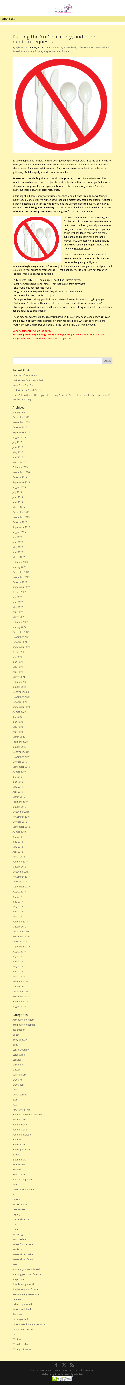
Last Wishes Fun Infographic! (28, 380)
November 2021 (21, 636)
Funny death (69, 47)
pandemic (18, 1249)
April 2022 (18, 611)
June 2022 (18, 602)
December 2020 (21, 691)
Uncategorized (20, 1319)
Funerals (57, 47)
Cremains (17, 1079)
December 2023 (21, 512)
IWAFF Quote (20, 1204)
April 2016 (18, 971)
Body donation (20, 1039)
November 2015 (21, 996)
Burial (16, 1044)
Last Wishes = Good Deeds (27, 390)
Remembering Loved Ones (27, 1294)
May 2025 (18, 452)
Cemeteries (19, 1064)
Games (16, 1154)
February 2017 (20, 921)
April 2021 (18, 671)
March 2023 (19, 557)
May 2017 (18, 906)
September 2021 (21, 646)
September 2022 (21, 586)
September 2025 (21, 432)
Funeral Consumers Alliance (27, 1114)
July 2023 (17, 537)
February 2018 (20, 861)
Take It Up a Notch (23, 1304)
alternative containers (24, 1024)
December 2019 (21, 751)
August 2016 (19, 951)
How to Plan (19, 1174)
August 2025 (19, 437)
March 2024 (19, 507)
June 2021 (18, 661)
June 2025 (18, 447)
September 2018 (21, 826)
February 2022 (20, 622)
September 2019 (21, 766)
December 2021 (21, 632)
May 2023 (18, 547)
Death (48, 47)
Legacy (16, 1214)
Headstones (19, 1164)
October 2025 (20, 427)
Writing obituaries (22, 1349)
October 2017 (20, 881)
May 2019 (18, 786)
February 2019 (20, 801)
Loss (15, 1224)
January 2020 (19, 746)
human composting (23, 1179)
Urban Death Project (23, 1329)
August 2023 (19, 532)
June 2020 (18, 721)
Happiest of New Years (25, 375)
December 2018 (21, 811)
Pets (15, 1264)
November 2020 (21, 696)
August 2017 (19, 891)
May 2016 (18, 966)
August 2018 (19, 831)
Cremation (18, 1084)
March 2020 (19, 736)
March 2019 (19, 796)
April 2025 (18, 457)
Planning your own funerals (27, 1274)
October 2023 (20, 522)
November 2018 (21, 816)
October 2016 (20, 941)
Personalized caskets (24, 1254)
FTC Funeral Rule (21, 1109)
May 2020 (18, 726)
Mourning (18, 1234)
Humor (16, 1184)
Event (15, 1099)
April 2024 (18, 502)
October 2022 (20, 582)
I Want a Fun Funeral (23, 1189)
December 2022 (21, 572)
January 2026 (19, 412)
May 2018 (18, 846)
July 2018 (17, 836)
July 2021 (17, 657)
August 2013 (19, 1006)
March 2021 (19, 676)
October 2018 (20, 821)
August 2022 (19, 592)
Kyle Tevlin (21, 47)
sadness (17, 1299)
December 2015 (21, 991)
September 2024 (21, 482)
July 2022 (17, 597)
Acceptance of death (23, 1019)
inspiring (17, 1199)
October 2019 (20, 761)
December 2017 (21, 871)
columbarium (19, 1074)
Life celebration (86, 47)
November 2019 (21, 756)
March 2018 (19, 856)
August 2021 (19, 652)
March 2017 (19, 916)
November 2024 (21, 472)
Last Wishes (19, 1209)
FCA (15, 1104)
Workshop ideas (21, 1344)
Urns (15, 1334)
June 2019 (18, 781)
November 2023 (21, 517)
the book (17, 1314)
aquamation (19, 1029)
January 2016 (19, 986)
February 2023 (20, 562)
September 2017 (21, 886)
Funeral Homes (21, 1124)
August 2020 (19, 711)
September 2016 (21, 946)
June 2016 (18, 961)
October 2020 (20, 701)
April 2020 (18, 731)
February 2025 (20, 467)
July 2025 (17, 442)
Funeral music (20, 1129)
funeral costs (19, 1119)
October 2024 (20, 477)
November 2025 (21, 422)
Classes (17, 1069)
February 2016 (20, 981)
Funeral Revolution (22, 1134)
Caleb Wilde (19, 1054)
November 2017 (21, 876)
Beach (16, 1034)
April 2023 (18, 552)
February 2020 (20, 741)
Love (15, 1229)
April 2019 (18, 791)
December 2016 (21, 931)
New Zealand (20, 1239)
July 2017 (17, 896)
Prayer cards (19, 1279)
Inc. (14, 1194)
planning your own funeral (26, 1269)
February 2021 (20, 682)
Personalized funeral (23, 1259)
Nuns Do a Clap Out (23, 385)
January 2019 (19, 806)
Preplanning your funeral (56, 51)
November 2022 (21, 577)
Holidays (17, 1169)
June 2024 (18, 497)
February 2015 (20, 1001)
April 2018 (18, 851)
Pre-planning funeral (31, 51)
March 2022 (19, 616)
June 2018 (18, 841)
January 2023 (19, 567)
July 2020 (17, 716)
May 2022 (18, 607)
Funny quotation (21, 1149)
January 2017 (19, 926)
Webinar (17, 1339)
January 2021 (19, 686)
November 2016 (21, 936)
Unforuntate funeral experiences (30, 1324)
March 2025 (19, 462)
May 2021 (18, 666)
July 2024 (17, 492)
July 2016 (17, 956)
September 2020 (21, 706)
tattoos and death (22, 1309)
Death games (20, 1094)
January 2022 (19, 627)
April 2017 (18, 911)
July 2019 (17, 776)
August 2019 (19, 771)
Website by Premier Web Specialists (62, 1374)
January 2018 (19, 866)
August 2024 (19, 487)
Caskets (17, 1059)
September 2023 (21, 527)
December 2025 (21, 417)
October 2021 (20, 641)
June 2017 (18, 901)
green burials (19, 1159)
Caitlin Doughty (21, 1049)
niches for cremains (23, 1244)
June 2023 (18, 542)
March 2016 (19, 976)
